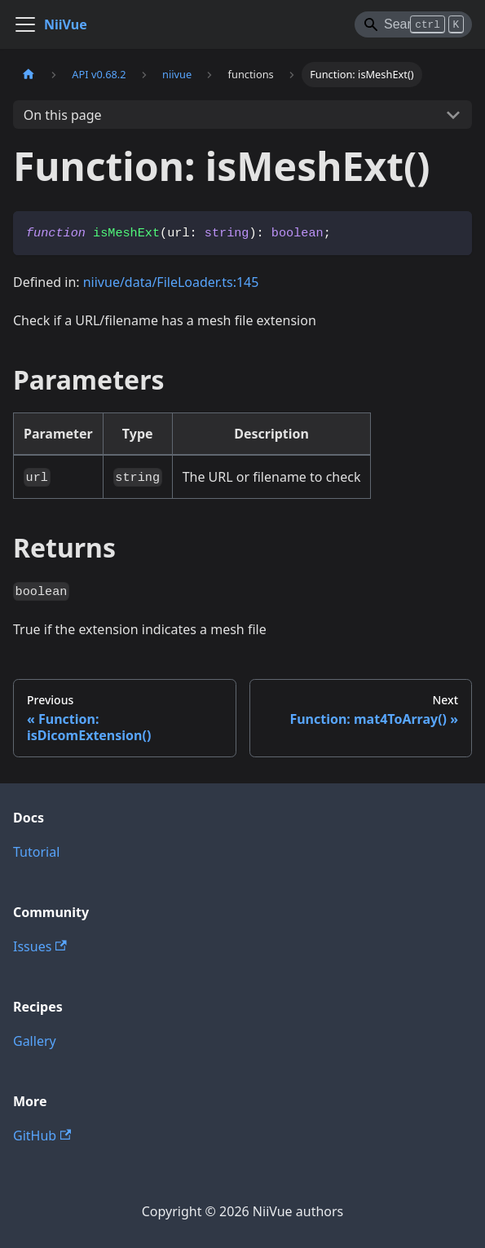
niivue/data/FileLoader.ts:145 (171, 282)
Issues (40, 946)
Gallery (34, 1041)
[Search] (413, 24)
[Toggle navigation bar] (25, 24)
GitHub (42, 1135)
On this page (63, 115)
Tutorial (36, 852)
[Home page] (28, 74)
